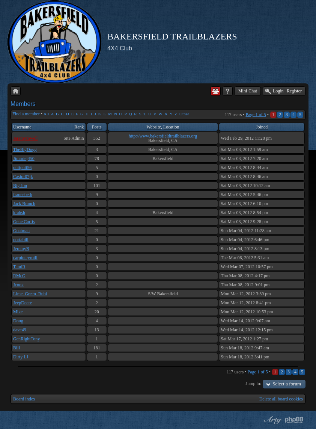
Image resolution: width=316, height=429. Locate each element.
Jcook (18, 284)
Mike (18, 311)
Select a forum (286, 384)
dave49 (19, 329)
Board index (24, 399)
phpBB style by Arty (271, 420)
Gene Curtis (24, 221)
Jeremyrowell (25, 138)
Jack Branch (24, 203)
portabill (21, 239)
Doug (18, 320)
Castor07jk (23, 176)
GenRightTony (26, 338)
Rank (79, 127)
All (46, 114)
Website (153, 127)
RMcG (19, 275)
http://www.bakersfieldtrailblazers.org (163, 136)
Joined (262, 127)
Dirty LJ (20, 357)
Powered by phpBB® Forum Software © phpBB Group (294, 420)
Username (22, 127)
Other (184, 114)
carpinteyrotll (25, 257)
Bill (16, 347)
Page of (255, 114)
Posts (96, 127)
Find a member (26, 113)
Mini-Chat (247, 91)
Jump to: (254, 383)
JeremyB (21, 248)
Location (171, 127)
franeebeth (22, 194)
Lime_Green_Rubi (30, 293)
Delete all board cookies (281, 399)
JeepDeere (22, 302)
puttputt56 (22, 167)
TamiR (19, 266)
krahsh (19, 212)
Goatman (21, 230)
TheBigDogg (25, 149)
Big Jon (20, 185)
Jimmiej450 (24, 158)
